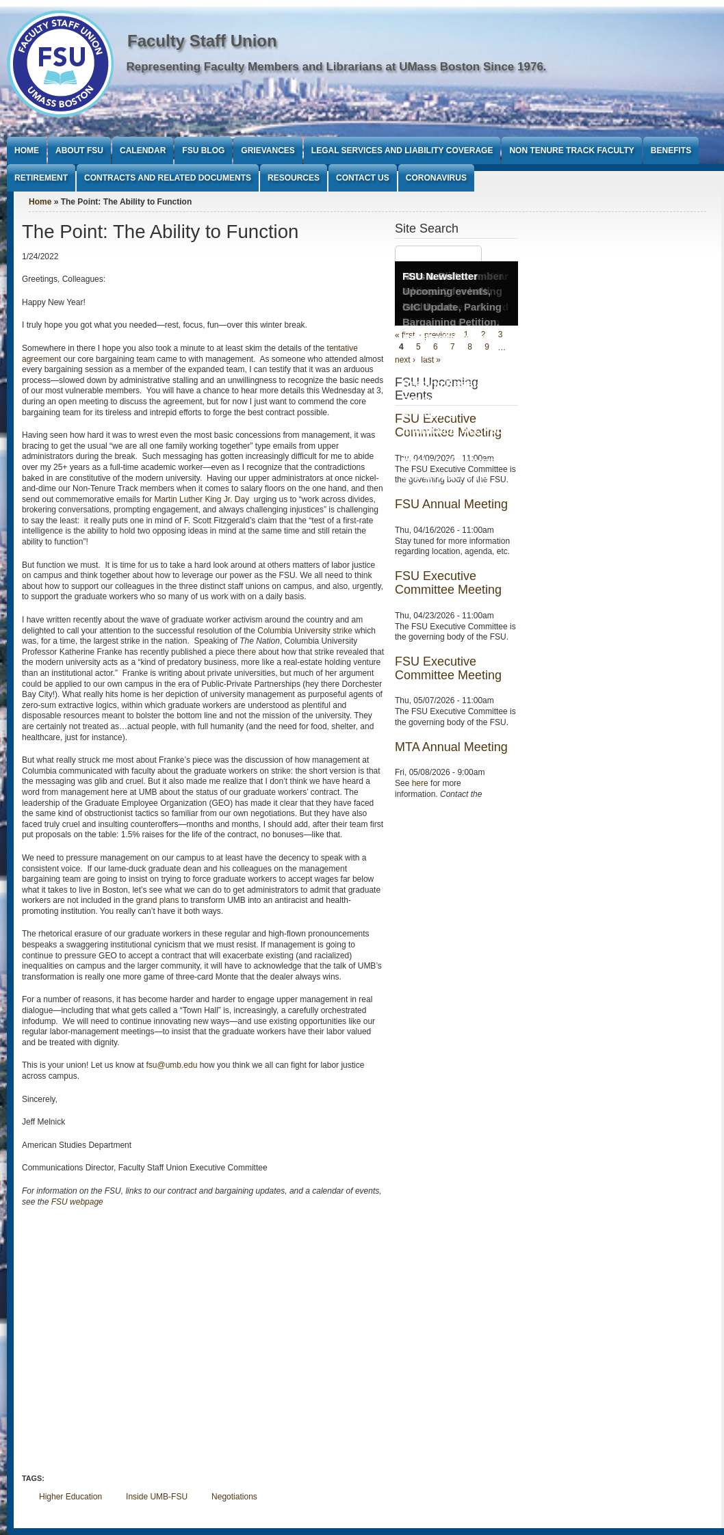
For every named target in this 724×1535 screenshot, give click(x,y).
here (420, 783)
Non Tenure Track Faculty (571, 150)
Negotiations (234, 1496)
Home (26, 150)
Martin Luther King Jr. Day (202, 499)
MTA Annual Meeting (451, 747)
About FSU (79, 150)
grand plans (157, 900)
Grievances (267, 150)
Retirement (41, 178)
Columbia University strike (304, 630)
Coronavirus (436, 178)
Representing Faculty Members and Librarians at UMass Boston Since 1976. (337, 66)
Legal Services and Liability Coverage (402, 150)
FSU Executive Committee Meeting (448, 582)
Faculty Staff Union (202, 40)
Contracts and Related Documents (167, 178)
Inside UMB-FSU (157, 1496)
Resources (294, 178)
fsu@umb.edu (171, 1065)
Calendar (143, 150)
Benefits (671, 150)
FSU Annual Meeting (451, 504)
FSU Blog (203, 150)
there (246, 652)
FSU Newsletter (440, 276)
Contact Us (362, 178)
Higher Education (70, 1496)
